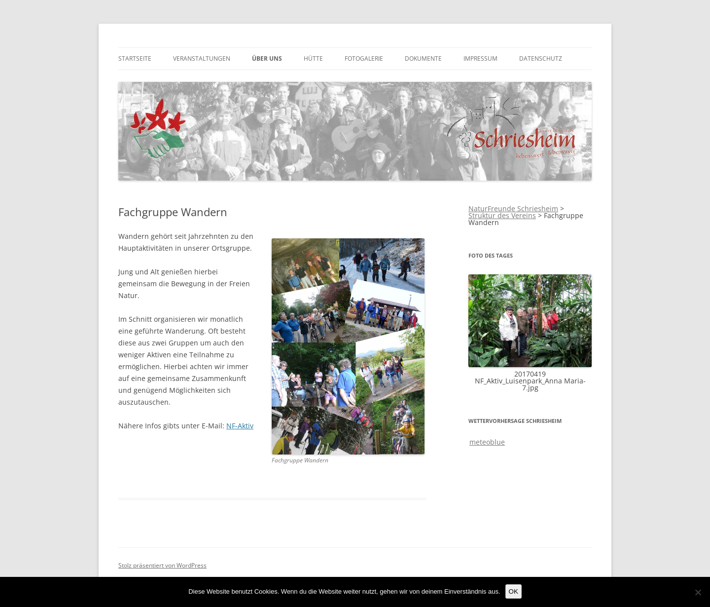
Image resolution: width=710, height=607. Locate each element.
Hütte (313, 58)
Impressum (480, 58)
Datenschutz (540, 58)
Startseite (134, 58)
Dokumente (423, 58)
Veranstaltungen (201, 58)
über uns (267, 58)
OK (513, 591)
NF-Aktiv (239, 425)
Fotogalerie (364, 58)
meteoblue (487, 442)
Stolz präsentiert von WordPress (162, 565)
